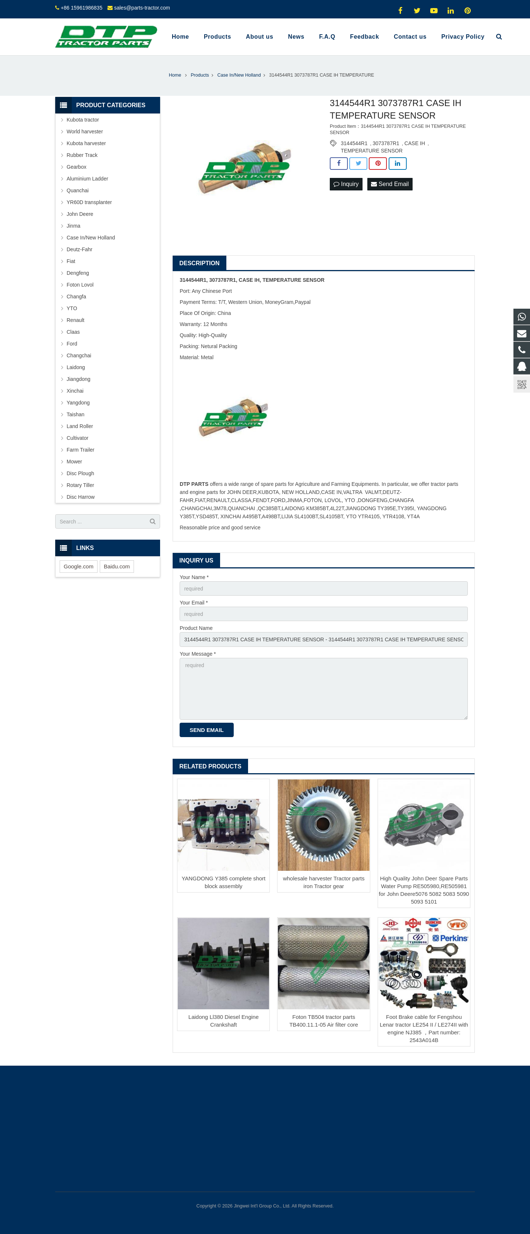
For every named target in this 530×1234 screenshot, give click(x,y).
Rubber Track (82, 155)
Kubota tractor (83, 120)
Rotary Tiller (80, 485)
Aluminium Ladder (87, 179)
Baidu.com (117, 566)
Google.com (78, 566)
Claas (73, 332)
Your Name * (194, 577)
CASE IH (414, 143)
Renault (75, 320)
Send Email (390, 184)
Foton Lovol (80, 285)
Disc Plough (80, 473)
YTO (72, 308)
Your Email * (194, 603)
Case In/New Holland (91, 238)
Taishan (75, 414)
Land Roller (80, 426)
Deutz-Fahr (79, 249)
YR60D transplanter (89, 202)
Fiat (71, 261)
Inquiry (345, 184)
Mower (74, 461)
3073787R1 (385, 143)
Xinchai (75, 391)
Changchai (79, 355)
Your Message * (198, 654)
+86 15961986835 (81, 8)
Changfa (76, 296)
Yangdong (78, 403)
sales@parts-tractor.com (142, 8)
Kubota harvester (86, 143)
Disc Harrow (81, 497)
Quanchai (78, 190)
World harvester (85, 131)
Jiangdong (79, 379)
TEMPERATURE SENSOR (372, 151)
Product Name (196, 628)
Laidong (76, 367)
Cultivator (77, 438)
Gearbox (76, 167)
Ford (72, 344)
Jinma (73, 226)
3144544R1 (354, 143)
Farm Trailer (80, 450)
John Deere (80, 214)
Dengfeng (78, 273)
